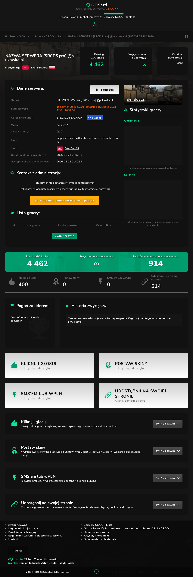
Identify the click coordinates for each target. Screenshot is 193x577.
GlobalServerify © (91, 17)
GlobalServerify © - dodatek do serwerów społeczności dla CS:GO (126, 528)
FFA (60, 148)
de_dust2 (62, 125)
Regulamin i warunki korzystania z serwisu (35, 535)
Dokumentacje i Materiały (100, 539)
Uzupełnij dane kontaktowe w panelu (64, 200)
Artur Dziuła (48, 563)
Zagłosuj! (105, 90)
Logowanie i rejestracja (23, 528)
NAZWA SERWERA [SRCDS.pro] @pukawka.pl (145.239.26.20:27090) (111, 36)
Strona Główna (69, 17)
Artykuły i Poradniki (96, 535)
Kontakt (130, 17)
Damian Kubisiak (29, 563)
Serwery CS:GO (113, 17)
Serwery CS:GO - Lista (48, 36)
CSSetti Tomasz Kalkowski (41, 559)
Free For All (72, 148)
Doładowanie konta (96, 532)
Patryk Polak (66, 563)
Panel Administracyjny (22, 532)
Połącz (95, 118)
